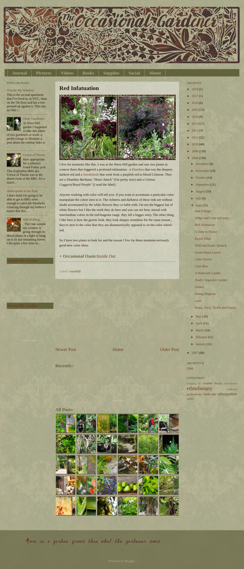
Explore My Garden (22, 261)
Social (134, 73)
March (200, 330)
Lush (198, 301)
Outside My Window (20, 90)
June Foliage (203, 211)
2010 (195, 144)
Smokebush (91, 174)
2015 (195, 110)
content (207, 383)
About (155, 73)
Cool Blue (201, 266)
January (201, 344)
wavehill (75, 271)
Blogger (130, 561)
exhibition (232, 389)
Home (118, 349)
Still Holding (31, 219)
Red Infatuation (205, 225)
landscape (209, 394)
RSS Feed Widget (118, 401)
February (202, 337)
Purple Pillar (203, 239)
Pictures (44, 73)
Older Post (169, 349)
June (199, 205)
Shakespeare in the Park (22, 191)
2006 (190, 368)
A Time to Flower (206, 232)
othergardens (227, 394)
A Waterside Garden (208, 273)
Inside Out (106, 256)
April (199, 323)
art (199, 383)
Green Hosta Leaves (208, 252)
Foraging (191, 383)
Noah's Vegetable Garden (211, 280)
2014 (195, 117)
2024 (195, 89)
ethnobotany (199, 388)
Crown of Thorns (34, 155)
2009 (195, 151)
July (199, 198)
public (190, 398)
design (218, 383)
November (203, 171)
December (202, 164)
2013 (195, 124)
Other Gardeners (33, 118)
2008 (195, 158)
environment (230, 383)
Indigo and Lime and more (212, 218)
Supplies (111, 73)
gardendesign (194, 394)
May (199, 316)
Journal (19, 73)
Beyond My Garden (22, 305)
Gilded (199, 287)
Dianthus (138, 169)
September (203, 184)
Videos (67, 73)
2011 (195, 137)
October (201, 177)
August (201, 191)
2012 (195, 130)
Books (88, 73)
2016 (195, 103)
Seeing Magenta (205, 294)
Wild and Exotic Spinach (211, 245)
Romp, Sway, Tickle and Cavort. (215, 307)
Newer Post (65, 349)
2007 (195, 353)
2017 (195, 96)
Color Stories (203, 259)
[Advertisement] (117, 313)
